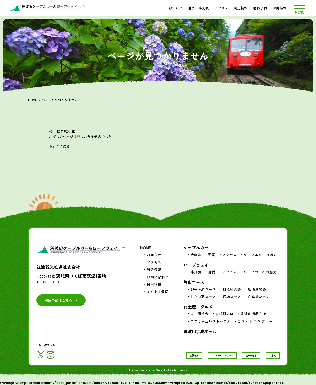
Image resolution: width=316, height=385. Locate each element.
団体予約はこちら (58, 300)
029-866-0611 (53, 281)
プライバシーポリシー (222, 355)
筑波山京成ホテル (200, 331)
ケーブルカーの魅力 (260, 254)
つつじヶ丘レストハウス (210, 321)
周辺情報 (241, 7)
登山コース (194, 282)
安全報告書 (251, 355)
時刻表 (195, 254)
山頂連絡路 (257, 289)
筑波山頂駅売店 (253, 313)
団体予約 (260, 7)
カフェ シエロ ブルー (255, 321)
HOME (32, 99)
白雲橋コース (259, 296)
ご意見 (272, 355)
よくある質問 (158, 291)
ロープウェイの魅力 (260, 271)
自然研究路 (232, 289)
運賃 (211, 254)
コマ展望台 (199, 313)
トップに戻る (59, 146)
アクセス (221, 7)
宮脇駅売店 (224, 313)
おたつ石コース (203, 296)
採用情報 (280, 7)
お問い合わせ (158, 276)
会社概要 (194, 355)
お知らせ (175, 7)
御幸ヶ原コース (203, 289)
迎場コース (232, 296)
